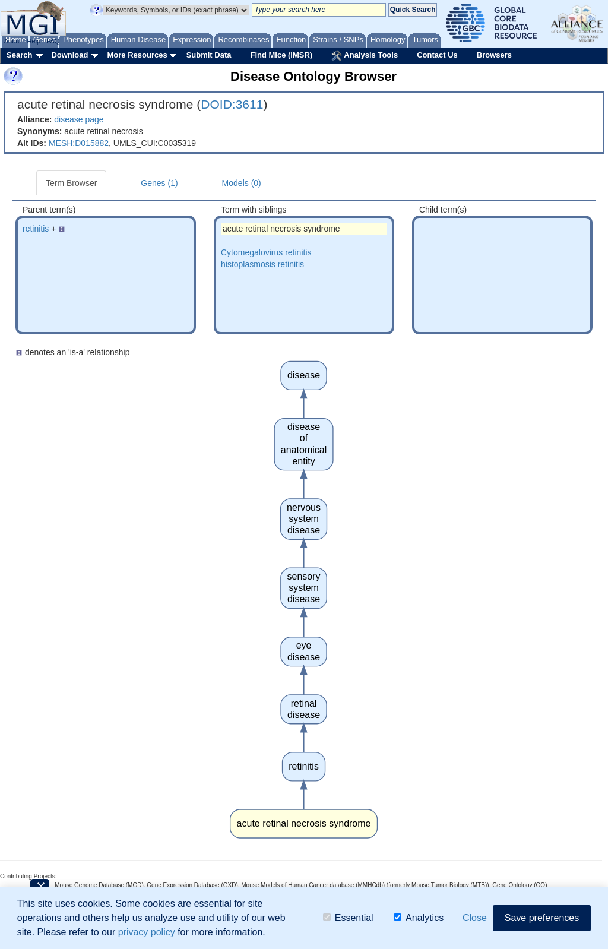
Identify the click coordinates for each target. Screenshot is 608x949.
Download (69, 54)
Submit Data (209, 54)
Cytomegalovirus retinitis (266, 252)
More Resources (137, 54)
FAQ (52, 41)
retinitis (36, 228)
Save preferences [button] (542, 918)
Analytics (419, 918)
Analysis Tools (364, 55)
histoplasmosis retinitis (262, 264)
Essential (348, 918)
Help (33, 41)
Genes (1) (159, 183)
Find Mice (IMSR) (281, 54)
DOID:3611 (232, 104)
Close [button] (475, 918)
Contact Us (437, 54)
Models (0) (241, 183)
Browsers (494, 54)
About (12, 41)
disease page (78, 119)
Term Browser (71, 183)
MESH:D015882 (79, 143)
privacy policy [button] (146, 932)
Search (19, 54)
